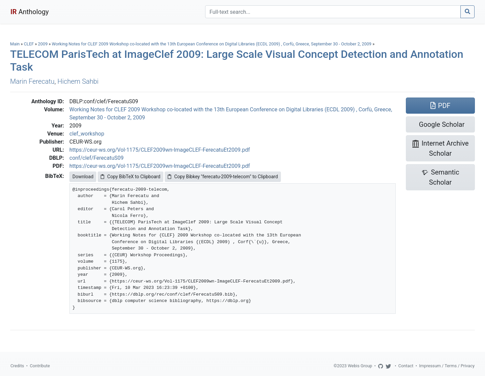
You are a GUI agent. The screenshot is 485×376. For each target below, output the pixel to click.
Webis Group (360, 365)
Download (82, 176)
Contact (406, 365)
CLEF (29, 43)
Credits (17, 365)
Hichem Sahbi (78, 81)
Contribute (40, 365)
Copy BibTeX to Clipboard (130, 176)
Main (15, 43)
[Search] (333, 11)
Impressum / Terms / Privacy (447, 365)
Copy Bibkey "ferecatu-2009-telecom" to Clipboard (223, 176)
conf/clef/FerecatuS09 (96, 158)
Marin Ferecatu (32, 81)
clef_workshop (86, 133)
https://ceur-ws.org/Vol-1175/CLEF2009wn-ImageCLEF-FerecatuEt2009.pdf (159, 150)
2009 (43, 43)
